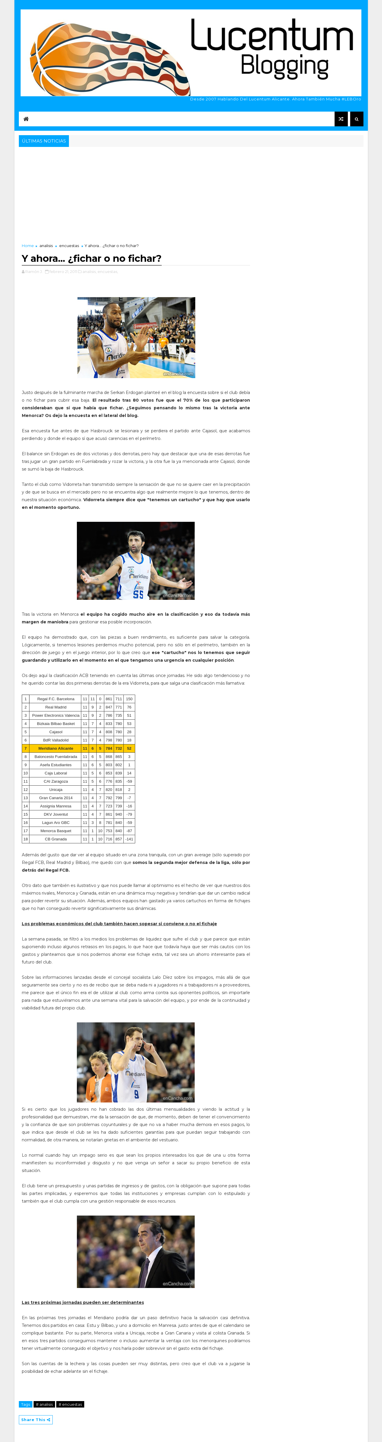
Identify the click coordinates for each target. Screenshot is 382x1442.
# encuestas (70, 1404)
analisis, (89, 271)
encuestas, (107, 271)
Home (28, 245)
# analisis (44, 1404)
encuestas (69, 245)
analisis (46, 245)
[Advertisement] (191, 192)
